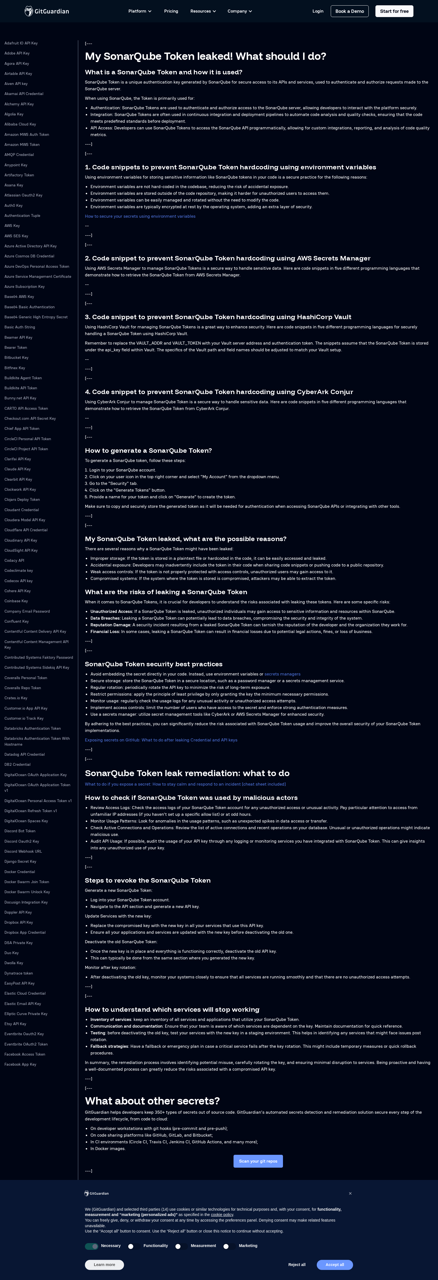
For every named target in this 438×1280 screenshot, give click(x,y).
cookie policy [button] (222, 1214)
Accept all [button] (335, 1264)
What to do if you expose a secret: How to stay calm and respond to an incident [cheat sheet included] (185, 784)
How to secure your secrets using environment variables (140, 216)
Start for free (394, 11)
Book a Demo (349, 11)
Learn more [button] (104, 1264)
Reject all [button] (296, 1264)
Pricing (171, 11)
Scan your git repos (258, 1161)
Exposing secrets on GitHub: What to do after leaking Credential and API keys (161, 740)
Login (318, 11)
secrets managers (283, 674)
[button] (350, 1193)
